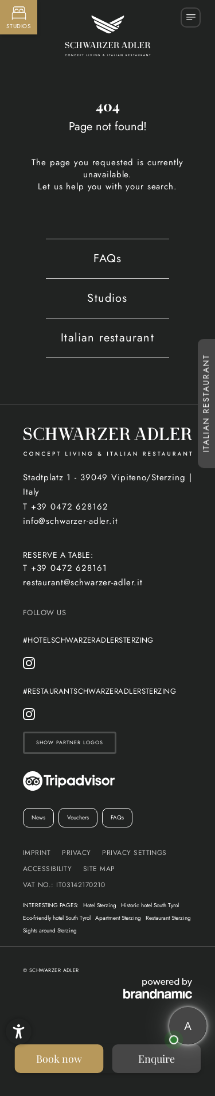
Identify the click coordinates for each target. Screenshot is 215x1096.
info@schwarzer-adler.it (70, 521)
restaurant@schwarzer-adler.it (83, 582)
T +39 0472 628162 (65, 506)
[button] (19, 1031)
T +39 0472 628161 (65, 568)
